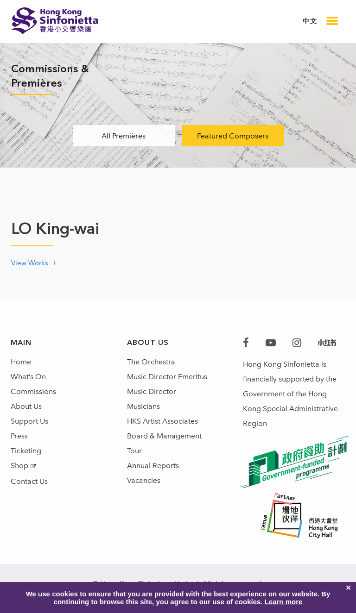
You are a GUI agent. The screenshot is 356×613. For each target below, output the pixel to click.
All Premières (124, 135)
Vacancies (143, 480)
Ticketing (26, 450)
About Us (26, 406)
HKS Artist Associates (162, 421)
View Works (29, 263)
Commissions (33, 391)
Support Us (29, 421)
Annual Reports (153, 465)
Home (21, 361)
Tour (134, 450)
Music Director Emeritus (167, 376)
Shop (19, 465)
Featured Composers (232, 135)
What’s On (28, 376)
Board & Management (164, 436)
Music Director (151, 391)
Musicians (143, 406)
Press (19, 436)
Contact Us (29, 481)
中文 (310, 21)
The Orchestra (151, 361)
